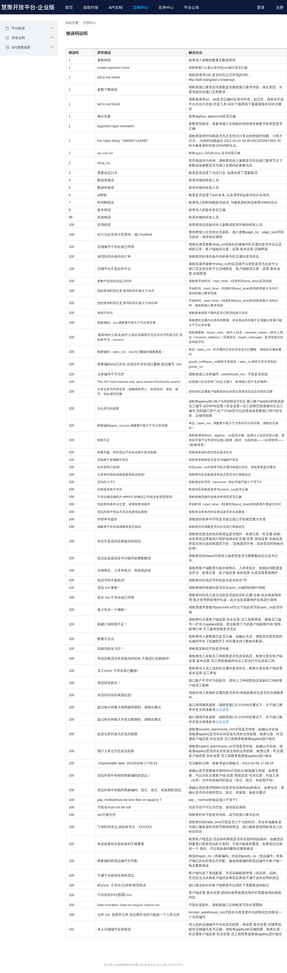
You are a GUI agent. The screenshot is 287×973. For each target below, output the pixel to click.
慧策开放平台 (28, 7)
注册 (279, 7)
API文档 (115, 7)
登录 (261, 7)
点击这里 (222, 710)
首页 (69, 7)
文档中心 (140, 7)
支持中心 (166, 7)
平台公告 (191, 7)
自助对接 (90, 7)
